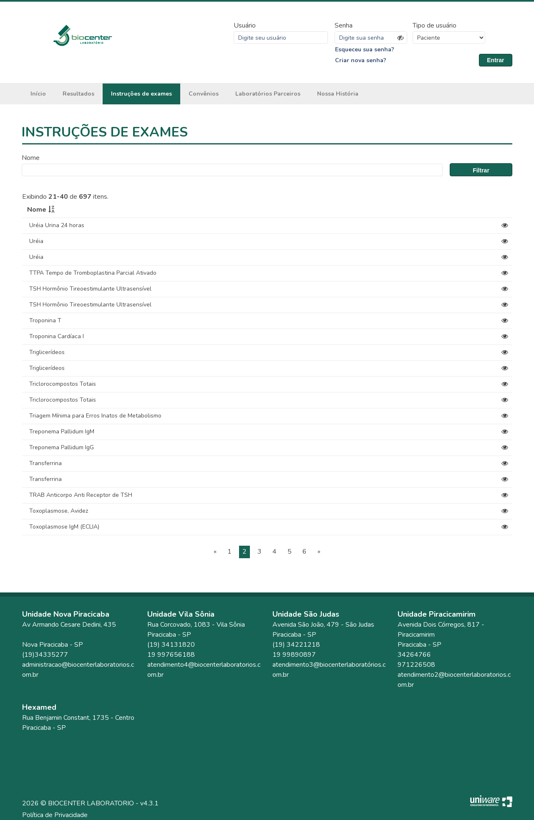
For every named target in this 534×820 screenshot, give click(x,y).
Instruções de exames (141, 94)
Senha (344, 25)
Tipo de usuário (434, 25)
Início (38, 94)
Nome (31, 157)
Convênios (204, 94)
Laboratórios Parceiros (267, 94)
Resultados (78, 94)
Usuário (245, 25)
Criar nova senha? (360, 60)
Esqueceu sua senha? (364, 49)
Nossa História (337, 94)
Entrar (495, 60)
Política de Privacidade (55, 815)
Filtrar (481, 170)
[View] (504, 225)
